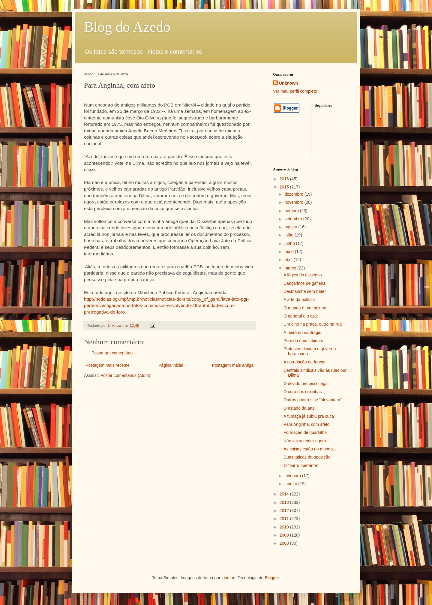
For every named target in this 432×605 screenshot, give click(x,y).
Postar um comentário (112, 353)
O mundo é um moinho (305, 308)
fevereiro (293, 475)
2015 (285, 187)
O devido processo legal (306, 383)
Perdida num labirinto (303, 340)
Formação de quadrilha (305, 432)
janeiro (291, 483)
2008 (285, 543)
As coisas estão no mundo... (310, 449)
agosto (291, 226)
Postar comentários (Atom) (125, 375)
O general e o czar (301, 316)
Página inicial (170, 365)
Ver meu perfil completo (295, 91)
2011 (285, 518)
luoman (228, 577)
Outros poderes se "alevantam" (313, 399)
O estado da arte (299, 408)
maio (289, 251)
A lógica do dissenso (303, 274)
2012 (285, 510)
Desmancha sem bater (305, 291)
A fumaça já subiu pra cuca (309, 416)
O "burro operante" (301, 465)
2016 (285, 178)
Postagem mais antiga (233, 365)
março (290, 268)
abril (288, 259)
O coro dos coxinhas (303, 391)
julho (289, 235)
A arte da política (299, 299)
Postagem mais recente (108, 365)
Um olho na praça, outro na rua (313, 324)
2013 (285, 502)
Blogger (272, 577)
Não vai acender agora (305, 440)
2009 (285, 535)
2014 (285, 494)
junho (290, 243)
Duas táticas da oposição (307, 457)
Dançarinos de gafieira (305, 283)
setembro (293, 218)
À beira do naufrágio (302, 332)
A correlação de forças (304, 362)
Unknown (288, 83)
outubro (292, 210)
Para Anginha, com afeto (306, 424)
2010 (285, 527)
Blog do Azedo (127, 27)
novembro (294, 202)
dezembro (294, 194)
